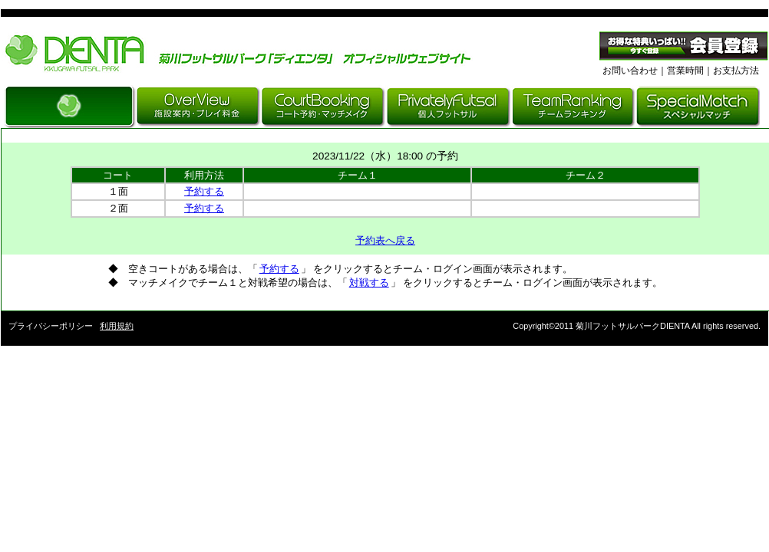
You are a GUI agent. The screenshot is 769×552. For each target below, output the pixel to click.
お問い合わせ (630, 70)
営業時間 (685, 70)
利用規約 (117, 325)
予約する (204, 191)
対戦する (369, 282)
